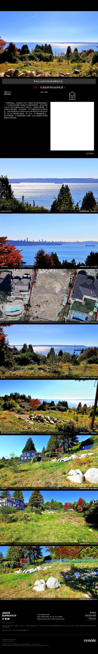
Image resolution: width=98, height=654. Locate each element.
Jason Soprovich (9, 614)
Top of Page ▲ (93, 211)
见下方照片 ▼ (90, 153)
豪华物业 (93, 612)
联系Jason (92, 618)
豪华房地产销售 (90, 615)
